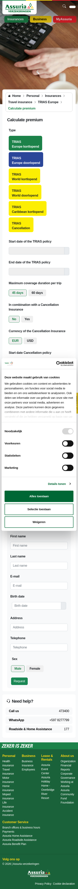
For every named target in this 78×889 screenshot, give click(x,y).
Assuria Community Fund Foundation (67, 796)
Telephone (17, 638)
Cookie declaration (64, 883)
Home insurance (8, 788)
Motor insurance (8, 779)
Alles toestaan (39, 496)
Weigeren (39, 522)
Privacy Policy (43, 883)
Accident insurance (8, 812)
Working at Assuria (67, 784)
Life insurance (8, 804)
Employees (28, 769)
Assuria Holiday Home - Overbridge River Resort (47, 788)
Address (16, 618)
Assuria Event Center (45, 769)
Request (19, 681)
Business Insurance (27, 763)
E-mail (14, 576)
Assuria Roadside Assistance (19, 839)
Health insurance (8, 763)
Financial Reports (66, 767)
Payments (8, 831)
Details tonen (57, 483)
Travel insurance (8, 771)
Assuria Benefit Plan (14, 844)
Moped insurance (8, 796)
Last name (17, 556)
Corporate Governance (68, 775)
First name (18, 536)
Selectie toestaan (38, 509)
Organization (68, 761)
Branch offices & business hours (21, 827)
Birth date (17, 596)
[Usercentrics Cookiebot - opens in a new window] (56, 363)
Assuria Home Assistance (17, 835)
